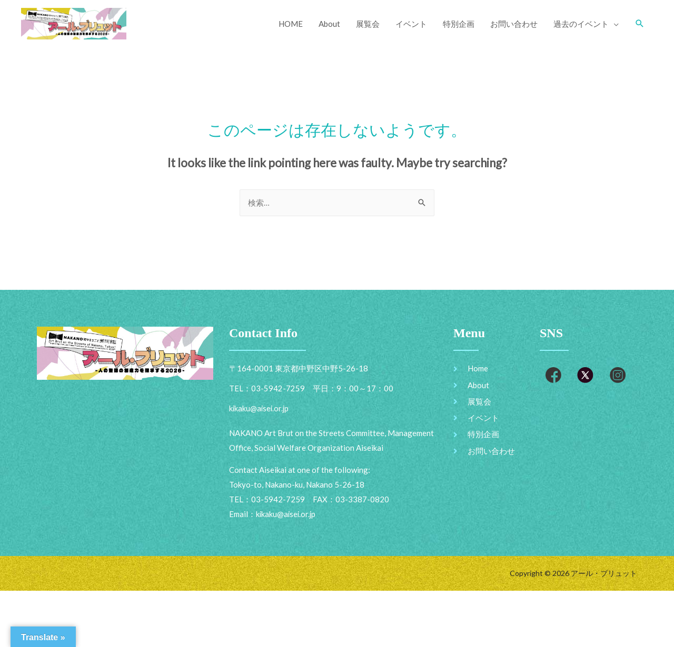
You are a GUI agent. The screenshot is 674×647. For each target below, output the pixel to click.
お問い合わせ (514, 23)
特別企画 (458, 23)
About (329, 23)
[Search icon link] (640, 23)
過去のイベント (581, 23)
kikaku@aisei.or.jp (287, 515)
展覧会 (368, 23)
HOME (291, 23)
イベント (411, 23)
